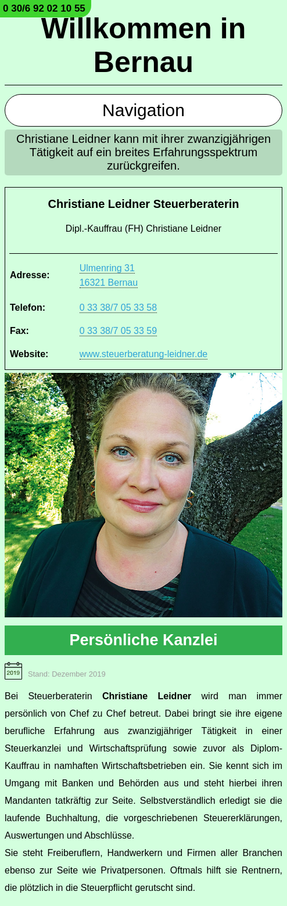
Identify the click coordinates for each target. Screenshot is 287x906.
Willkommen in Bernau (143, 45)
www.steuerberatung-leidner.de (144, 354)
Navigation (143, 110)
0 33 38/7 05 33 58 (118, 307)
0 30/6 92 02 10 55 (44, 8)
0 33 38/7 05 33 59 (118, 331)
